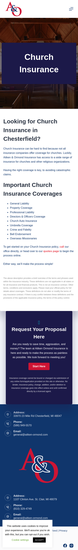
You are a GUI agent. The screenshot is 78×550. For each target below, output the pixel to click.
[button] (38, 366)
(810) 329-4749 (22, 508)
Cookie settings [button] (20, 539)
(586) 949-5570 (22, 425)
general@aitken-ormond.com (30, 434)
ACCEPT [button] (39, 540)
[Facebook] (65, 546)
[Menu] (71, 9)
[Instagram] (71, 546)
